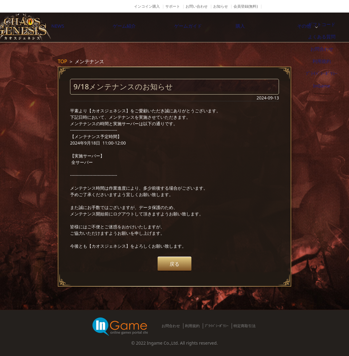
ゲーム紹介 (140, 27)
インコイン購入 (147, 6)
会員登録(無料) (245, 6)
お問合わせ (171, 325)
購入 (269, 27)
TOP (62, 61)
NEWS (76, 27)
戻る (174, 264)
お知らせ (220, 6)
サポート (172, 6)
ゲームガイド (205, 27)
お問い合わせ (197, 6)
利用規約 (192, 325)
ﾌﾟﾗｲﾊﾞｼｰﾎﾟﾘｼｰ (217, 325)
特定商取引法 (244, 325)
